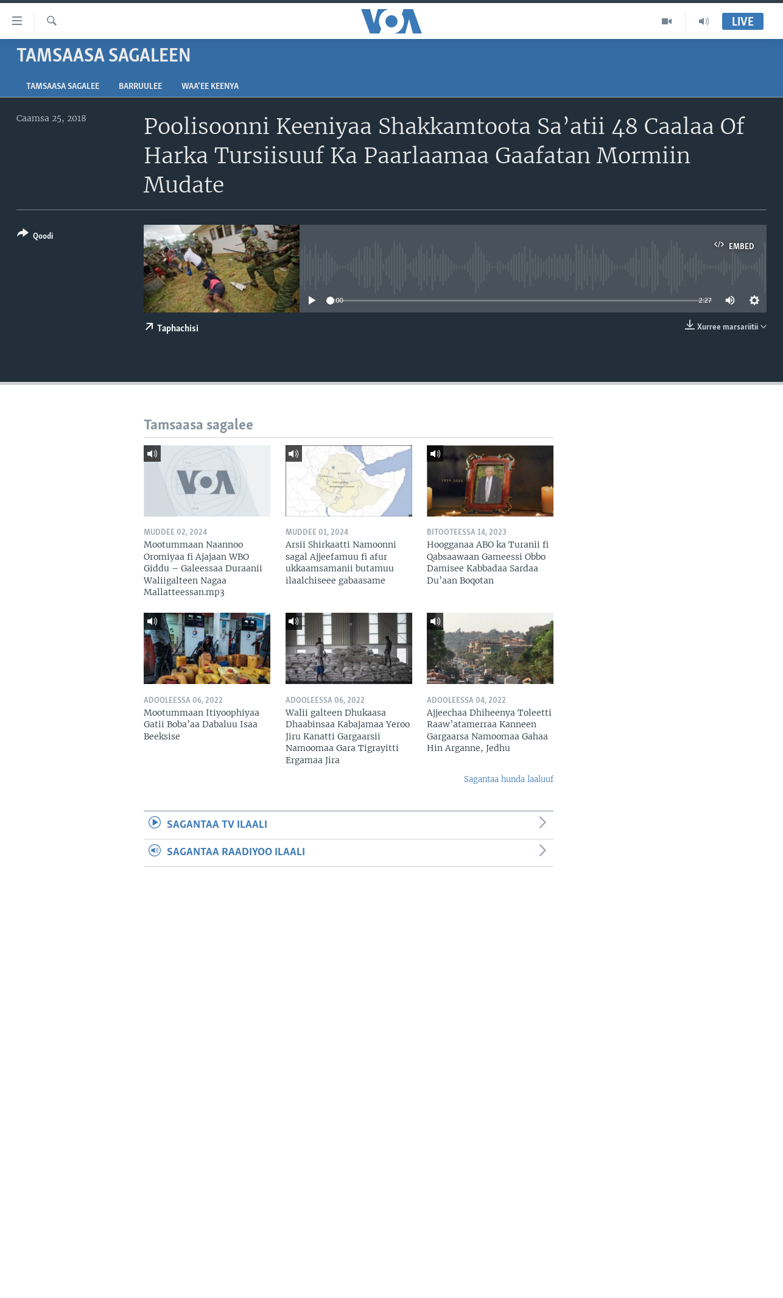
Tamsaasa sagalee (62, 86)
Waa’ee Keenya (210, 86)
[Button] (35, 237)
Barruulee (140, 86)
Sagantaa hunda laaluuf (508, 779)
